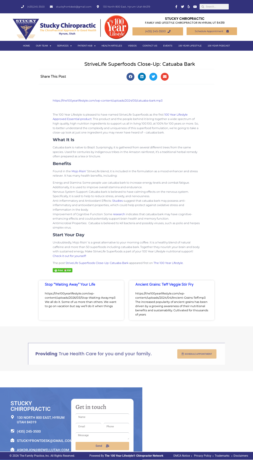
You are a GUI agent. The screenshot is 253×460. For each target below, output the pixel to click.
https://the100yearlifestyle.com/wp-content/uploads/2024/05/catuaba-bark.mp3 (108, 100)
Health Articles (112, 45)
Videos (132, 45)
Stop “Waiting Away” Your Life (70, 285)
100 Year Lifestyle (190, 45)
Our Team (43, 46)
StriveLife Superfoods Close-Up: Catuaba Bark (97, 263)
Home (26, 45)
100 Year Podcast (219, 45)
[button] (130, 77)
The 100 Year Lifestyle (168, 263)
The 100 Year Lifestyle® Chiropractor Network (134, 456)
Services (64, 46)
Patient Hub (87, 46)
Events (167, 45)
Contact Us (150, 45)
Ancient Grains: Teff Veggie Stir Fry (164, 285)
